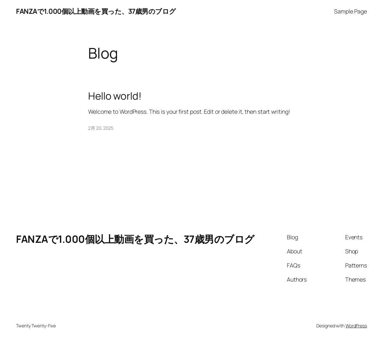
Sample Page (350, 11)
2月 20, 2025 (100, 128)
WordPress (356, 326)
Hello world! (115, 95)
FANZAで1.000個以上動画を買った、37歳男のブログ (96, 11)
